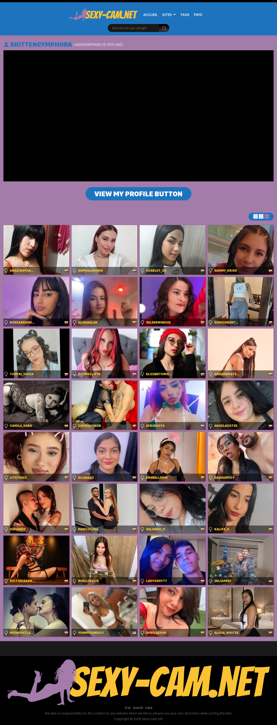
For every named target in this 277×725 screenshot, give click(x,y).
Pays (198, 15)
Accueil (150, 15)
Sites (167, 15)
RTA (128, 708)
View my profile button (138, 193)
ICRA (148, 708)
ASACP (138, 708)
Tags (184, 15)
